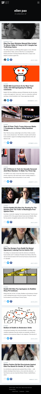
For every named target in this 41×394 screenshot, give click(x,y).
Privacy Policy (12, 389)
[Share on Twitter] (8, 59)
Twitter (27, 391)
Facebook (22, 391)
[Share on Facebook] (11, 59)
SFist (10, 387)
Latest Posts (15, 391)
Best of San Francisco (27, 387)
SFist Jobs (18, 387)
